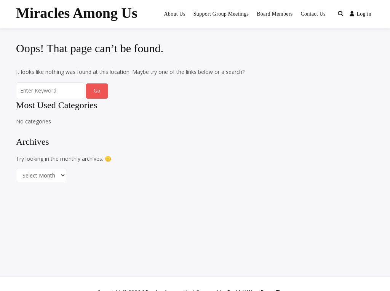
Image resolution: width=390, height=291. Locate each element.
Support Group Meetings (221, 14)
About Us (174, 14)
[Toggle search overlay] (340, 14)
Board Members (274, 14)
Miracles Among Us (76, 13)
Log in (360, 14)
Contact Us (312, 14)
